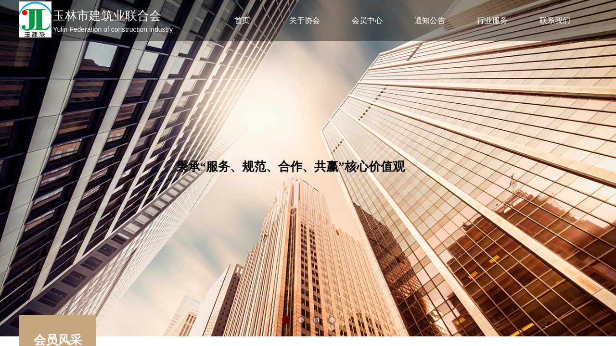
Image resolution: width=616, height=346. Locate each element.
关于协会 (304, 20)
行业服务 (492, 20)
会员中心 (367, 20)
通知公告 (429, 20)
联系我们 (554, 20)
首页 (242, 20)
